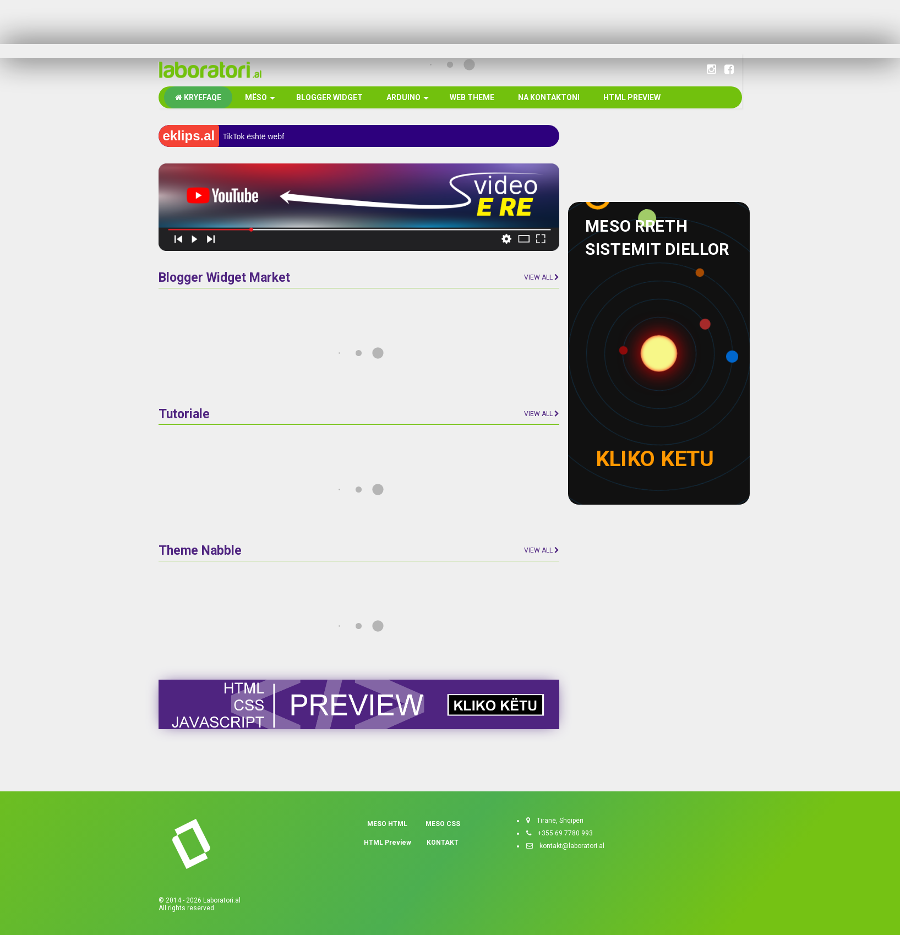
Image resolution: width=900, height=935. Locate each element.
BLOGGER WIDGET (328, 97)
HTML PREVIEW (631, 97)
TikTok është (244, 136)
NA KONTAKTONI (548, 97)
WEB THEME (471, 97)
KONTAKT (443, 842)
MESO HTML (387, 824)
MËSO (259, 97)
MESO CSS (443, 824)
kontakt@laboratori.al (568, 846)
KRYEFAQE (198, 97)
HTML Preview (387, 842)
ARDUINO (407, 97)
